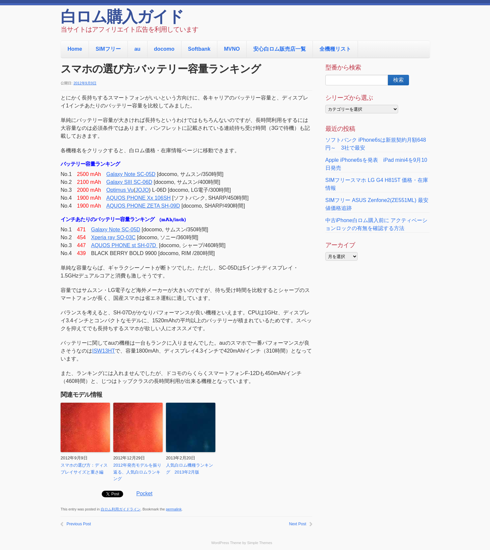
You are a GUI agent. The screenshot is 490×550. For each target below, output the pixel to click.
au (137, 49)
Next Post (297, 524)
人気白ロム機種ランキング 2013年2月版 (189, 469)
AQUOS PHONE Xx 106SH (138, 198)
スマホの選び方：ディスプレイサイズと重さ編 (84, 469)
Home (75, 49)
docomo (164, 49)
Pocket (144, 493)
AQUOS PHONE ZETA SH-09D (143, 206)
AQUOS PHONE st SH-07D (124, 245)
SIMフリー (108, 49)
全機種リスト (335, 49)
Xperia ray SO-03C (113, 237)
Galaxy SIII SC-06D (129, 182)
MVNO (232, 49)
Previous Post (79, 524)
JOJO (142, 190)
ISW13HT (103, 351)
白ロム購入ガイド (122, 18)
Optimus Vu (120, 190)
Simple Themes (259, 543)
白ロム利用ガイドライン (121, 509)
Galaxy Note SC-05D (130, 174)
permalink (174, 509)
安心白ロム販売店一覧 (279, 49)
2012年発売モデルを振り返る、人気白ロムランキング (137, 472)
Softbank (199, 49)
